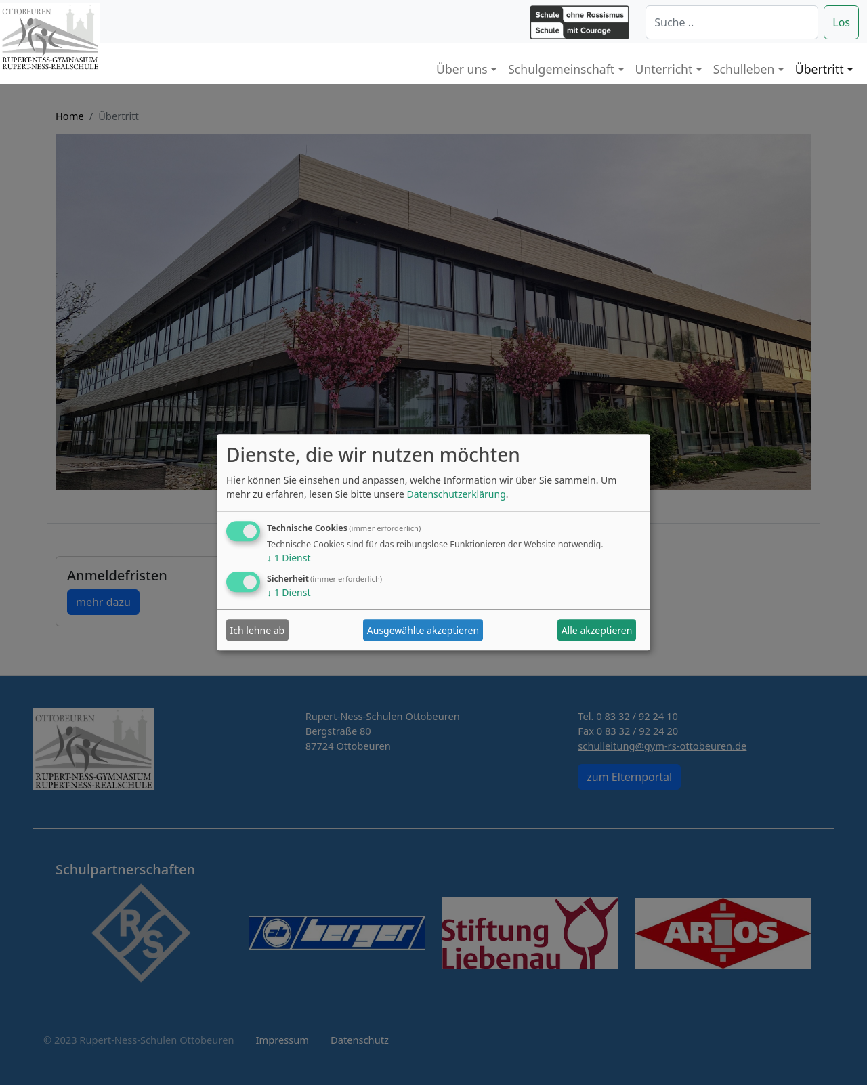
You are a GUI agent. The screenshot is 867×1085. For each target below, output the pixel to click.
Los (841, 22)
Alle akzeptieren (597, 630)
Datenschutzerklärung (455, 494)
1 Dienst (288, 558)
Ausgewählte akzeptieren (423, 630)
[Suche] (732, 22)
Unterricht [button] (664, 69)
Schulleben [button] (743, 69)
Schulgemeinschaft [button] (561, 69)
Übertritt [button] (819, 69)
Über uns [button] (462, 69)
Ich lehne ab (257, 630)
